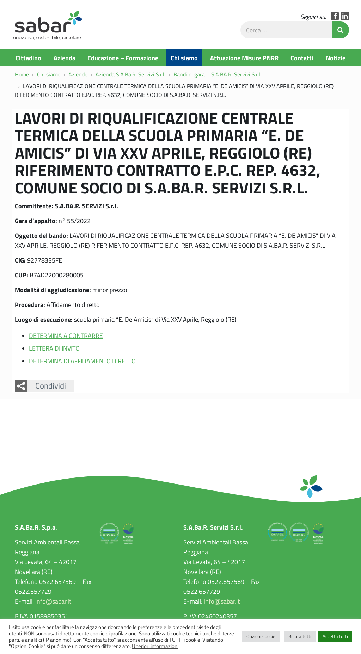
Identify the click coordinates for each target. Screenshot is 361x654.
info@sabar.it (53, 601)
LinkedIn (345, 16)
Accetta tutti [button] (335, 636)
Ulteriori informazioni (155, 645)
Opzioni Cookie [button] (260, 636)
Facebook (335, 16)
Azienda (64, 57)
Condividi (50, 385)
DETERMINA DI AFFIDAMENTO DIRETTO (82, 361)
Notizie (335, 57)
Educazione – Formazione (122, 57)
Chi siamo (184, 57)
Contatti (301, 57)
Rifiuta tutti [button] (299, 636)
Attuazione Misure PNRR (244, 57)
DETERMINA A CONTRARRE (66, 335)
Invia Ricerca (340, 29)
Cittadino (28, 57)
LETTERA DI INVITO (54, 348)
